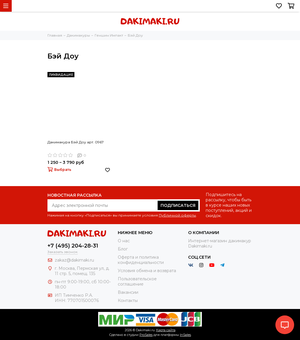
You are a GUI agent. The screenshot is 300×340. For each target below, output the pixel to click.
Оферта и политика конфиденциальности (141, 260)
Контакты (128, 300)
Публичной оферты (177, 215)
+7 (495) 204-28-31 (72, 246)
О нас (124, 240)
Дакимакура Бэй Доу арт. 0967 (75, 142)
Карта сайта (165, 330)
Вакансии (128, 292)
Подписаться (178, 205)
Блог (123, 249)
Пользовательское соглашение (137, 281)
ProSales (146, 335)
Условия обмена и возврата (147, 270)
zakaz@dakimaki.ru (74, 260)
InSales (185, 335)
